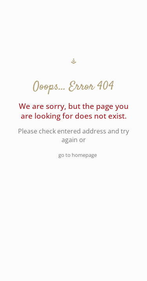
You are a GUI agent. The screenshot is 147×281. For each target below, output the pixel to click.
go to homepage (77, 154)
